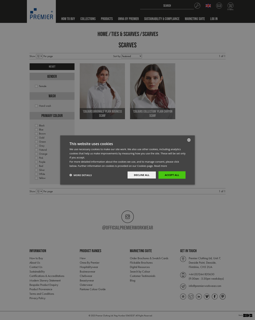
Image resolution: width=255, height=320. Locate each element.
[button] (80, 175)
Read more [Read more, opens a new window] (160, 165)
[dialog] (127, 160)
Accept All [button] (172, 174)
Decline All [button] (141, 174)
